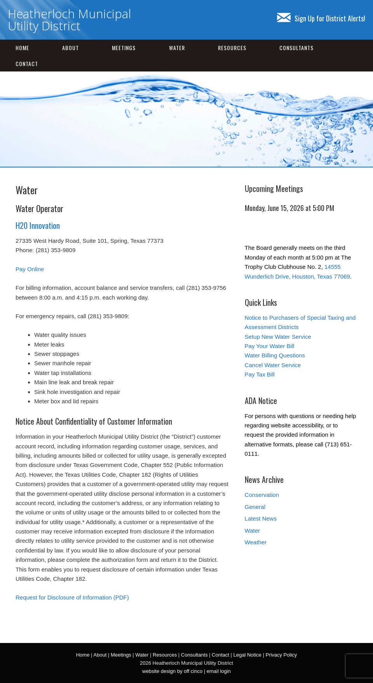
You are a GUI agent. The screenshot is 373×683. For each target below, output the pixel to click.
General (255, 507)
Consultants (296, 48)
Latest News (261, 518)
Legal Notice (247, 655)
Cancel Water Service (273, 365)
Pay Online (30, 269)
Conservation (262, 494)
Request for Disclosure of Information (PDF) (72, 597)
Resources (232, 48)
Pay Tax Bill (260, 374)
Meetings (124, 48)
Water (177, 48)
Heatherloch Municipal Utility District (69, 19)
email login (219, 671)
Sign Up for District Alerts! (321, 18)
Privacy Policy (281, 655)
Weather (256, 542)
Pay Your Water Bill (270, 346)
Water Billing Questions (275, 355)
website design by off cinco (172, 671)
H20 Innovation (38, 225)
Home (22, 48)
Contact (27, 63)
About (70, 48)
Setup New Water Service (278, 336)
